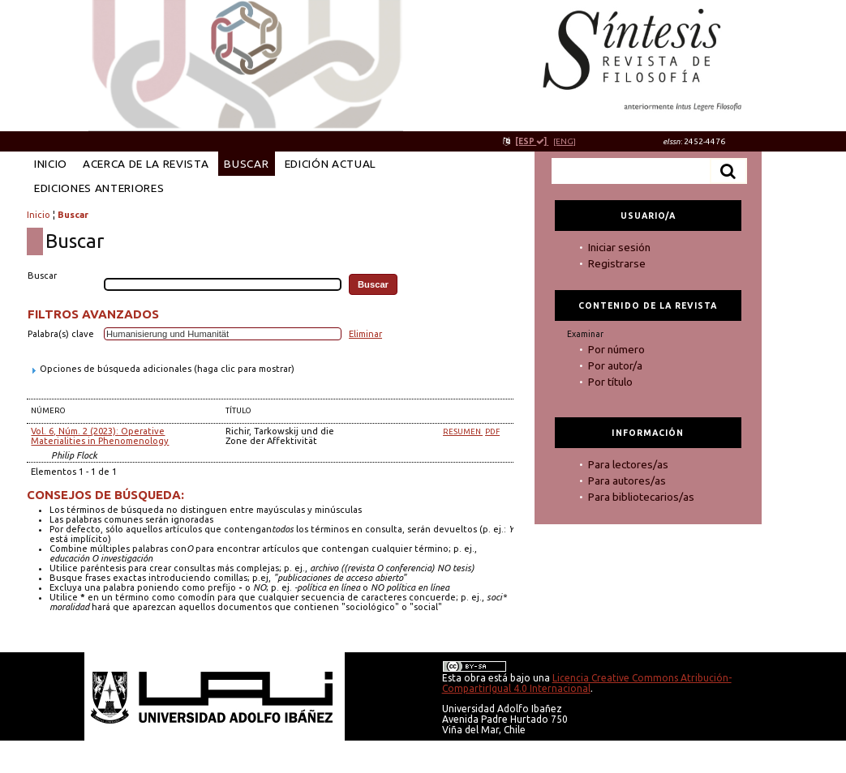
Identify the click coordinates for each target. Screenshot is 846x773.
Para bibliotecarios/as (641, 496)
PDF (492, 431)
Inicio (50, 163)
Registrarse (617, 263)
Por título (610, 381)
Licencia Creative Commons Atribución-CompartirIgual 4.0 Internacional (587, 683)
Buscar (246, 163)
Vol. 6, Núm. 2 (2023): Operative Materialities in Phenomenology (100, 436)
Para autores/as (627, 480)
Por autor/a (615, 365)
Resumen (463, 431)
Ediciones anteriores (99, 188)
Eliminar (365, 334)
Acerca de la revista (146, 163)
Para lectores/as (628, 464)
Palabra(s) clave (61, 334)
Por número (616, 349)
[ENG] (564, 141)
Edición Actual (330, 163)
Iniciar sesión (619, 247)
